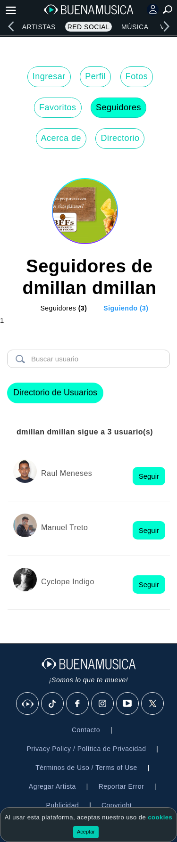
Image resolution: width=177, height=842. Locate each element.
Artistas (39, 27)
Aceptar (86, 831)
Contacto (86, 730)
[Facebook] (78, 704)
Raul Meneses (66, 473)
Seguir (149, 476)
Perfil (95, 76)
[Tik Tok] (53, 704)
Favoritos (57, 107)
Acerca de (61, 138)
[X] (153, 704)
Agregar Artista (52, 786)
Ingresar (49, 76)
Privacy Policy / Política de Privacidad (86, 748)
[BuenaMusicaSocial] (28, 704)
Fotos (137, 76)
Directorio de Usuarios (55, 392)
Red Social (88, 27)
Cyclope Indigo (67, 582)
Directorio (120, 138)
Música (134, 27)
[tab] (57, 308)
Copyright (116, 805)
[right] (166, 26)
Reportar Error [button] (121, 786)
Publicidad (62, 805)
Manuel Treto (64, 527)
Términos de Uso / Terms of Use (86, 767)
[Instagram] (103, 704)
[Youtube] (128, 704)
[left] (11, 26)
